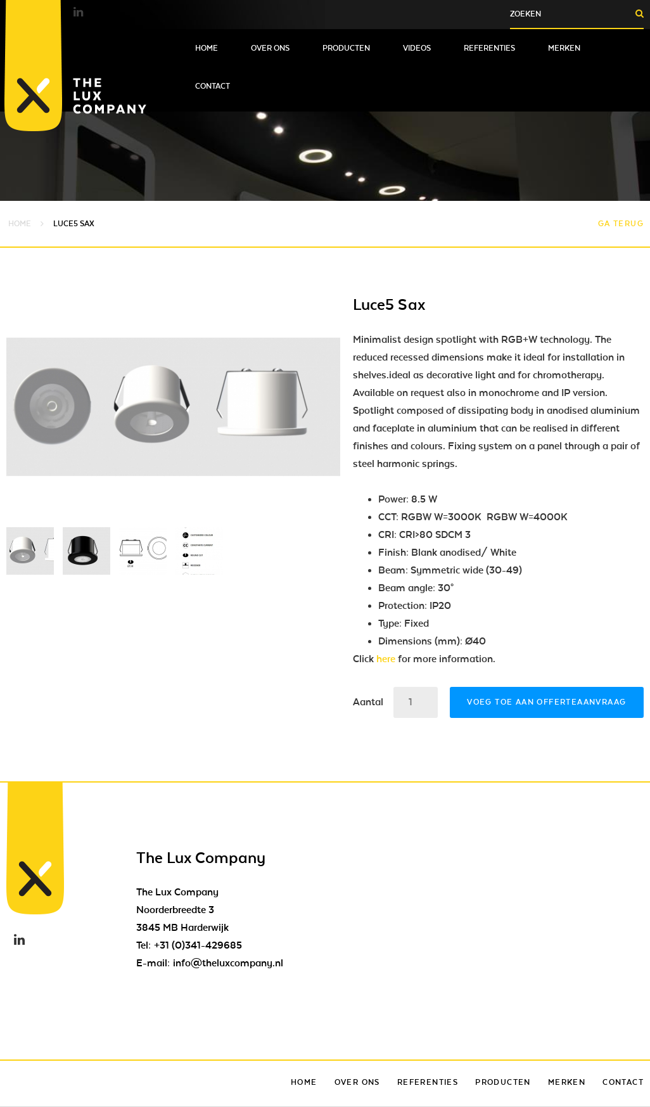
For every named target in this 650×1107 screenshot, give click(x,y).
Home (206, 48)
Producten (346, 48)
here (385, 659)
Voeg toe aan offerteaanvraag (546, 702)
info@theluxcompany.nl (228, 963)
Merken (564, 48)
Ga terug (621, 223)
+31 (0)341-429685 (198, 945)
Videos (417, 48)
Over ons (270, 48)
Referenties (489, 48)
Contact (212, 86)
